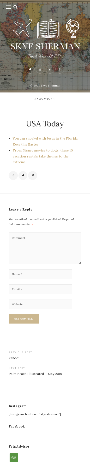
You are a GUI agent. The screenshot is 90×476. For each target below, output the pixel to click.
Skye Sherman (50, 85)
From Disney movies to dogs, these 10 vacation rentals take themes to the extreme (43, 156)
